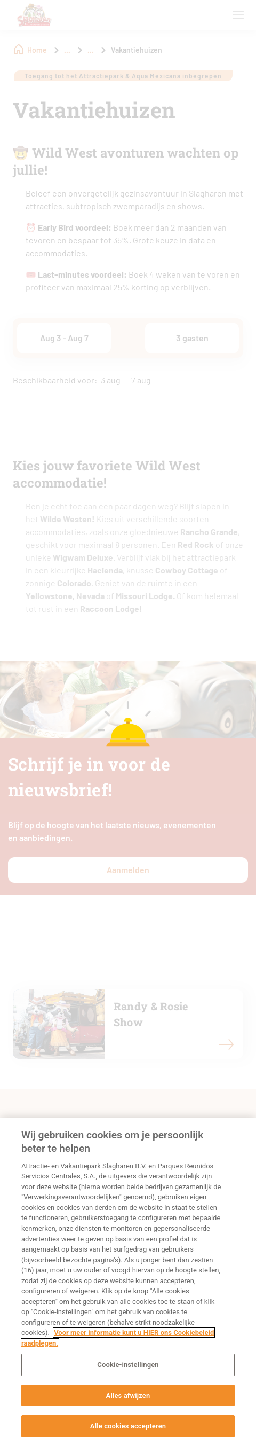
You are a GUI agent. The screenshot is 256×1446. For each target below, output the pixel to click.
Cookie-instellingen (127, 1365)
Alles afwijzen (128, 1396)
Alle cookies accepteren (128, 1426)
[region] (128, 1282)
